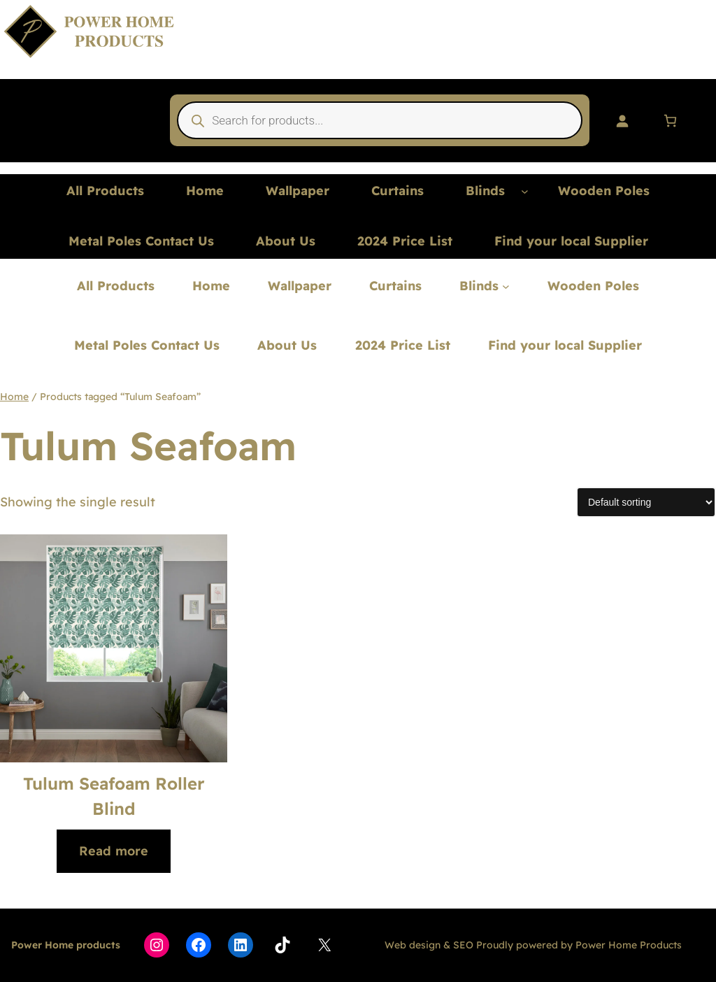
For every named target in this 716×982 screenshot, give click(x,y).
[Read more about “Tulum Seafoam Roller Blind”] (114, 852)
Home (14, 396)
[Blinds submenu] (525, 191)
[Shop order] (646, 502)
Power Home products (65, 945)
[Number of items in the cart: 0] (670, 120)
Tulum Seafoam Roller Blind (114, 796)
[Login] (622, 120)
